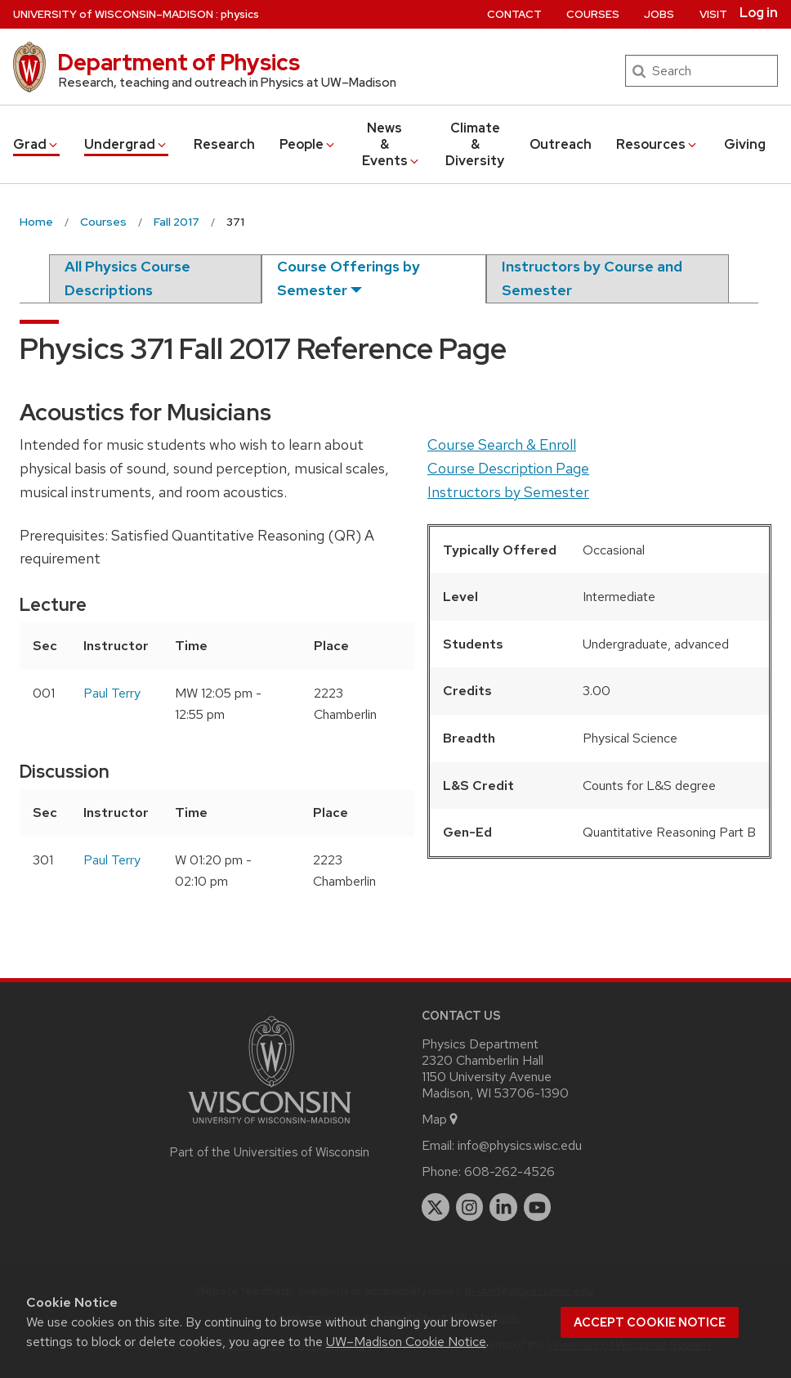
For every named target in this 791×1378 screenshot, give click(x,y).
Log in (759, 13)
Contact (514, 14)
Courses (592, 14)
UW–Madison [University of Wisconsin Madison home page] (113, 14)
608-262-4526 (509, 1171)
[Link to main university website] (269, 1126)
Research (224, 144)
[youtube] (538, 1207)
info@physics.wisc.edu (520, 1145)
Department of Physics (178, 62)
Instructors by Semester (508, 492)
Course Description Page (508, 468)
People (308, 144)
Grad (36, 144)
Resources (657, 144)
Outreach (561, 144)
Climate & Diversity (474, 144)
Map (441, 1119)
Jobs (659, 14)
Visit (713, 14)
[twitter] (435, 1207)
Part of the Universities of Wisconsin (269, 1152)
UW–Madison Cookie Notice (406, 1341)
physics (240, 14)
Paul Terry (112, 693)
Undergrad (126, 144)
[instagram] (470, 1207)
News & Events (391, 144)
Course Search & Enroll (501, 444)
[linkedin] (503, 1207)
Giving (745, 144)
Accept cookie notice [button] (650, 1322)
